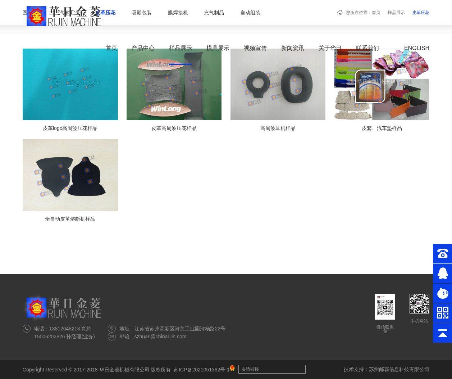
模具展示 (217, 48)
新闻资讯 (292, 48)
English (416, 48)
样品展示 (180, 48)
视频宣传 (255, 48)
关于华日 (330, 48)
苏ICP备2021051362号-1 (202, 370)
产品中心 (143, 48)
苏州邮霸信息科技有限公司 (399, 369)
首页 (111, 48)
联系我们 (367, 48)
